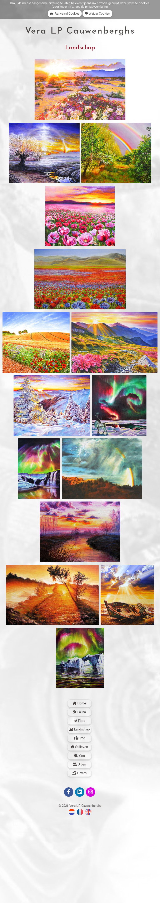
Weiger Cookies (97, 13)
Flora (79, 806)
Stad (79, 823)
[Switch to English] (88, 899)
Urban (79, 849)
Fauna (79, 797)
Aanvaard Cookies (64, 13)
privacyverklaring (96, 7)
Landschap (79, 814)
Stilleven (79, 832)
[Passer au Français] (80, 899)
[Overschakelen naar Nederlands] (71, 899)
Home (79, 788)
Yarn (79, 840)
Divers (79, 858)
